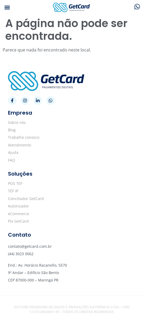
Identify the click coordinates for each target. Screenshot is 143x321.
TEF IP (13, 190)
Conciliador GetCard (26, 198)
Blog (12, 129)
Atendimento (19, 145)
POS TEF (15, 183)
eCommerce (18, 213)
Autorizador (18, 206)
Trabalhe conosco (23, 137)
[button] (7, 7)
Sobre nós (17, 122)
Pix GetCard (18, 221)
